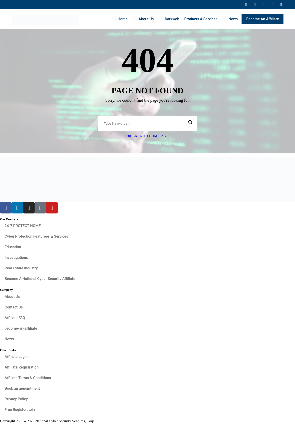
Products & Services (200, 19)
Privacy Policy (16, 399)
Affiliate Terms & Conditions (28, 378)
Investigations (16, 257)
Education (13, 247)
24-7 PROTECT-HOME (23, 226)
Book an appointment (22, 388)
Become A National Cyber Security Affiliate (40, 278)
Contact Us (14, 307)
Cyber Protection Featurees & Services (36, 236)
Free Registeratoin (20, 409)
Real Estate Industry (21, 268)
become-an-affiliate (21, 328)
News (9, 339)
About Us (12, 296)
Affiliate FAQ (15, 318)
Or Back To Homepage (148, 136)
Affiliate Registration (21, 367)
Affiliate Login (16, 356)
